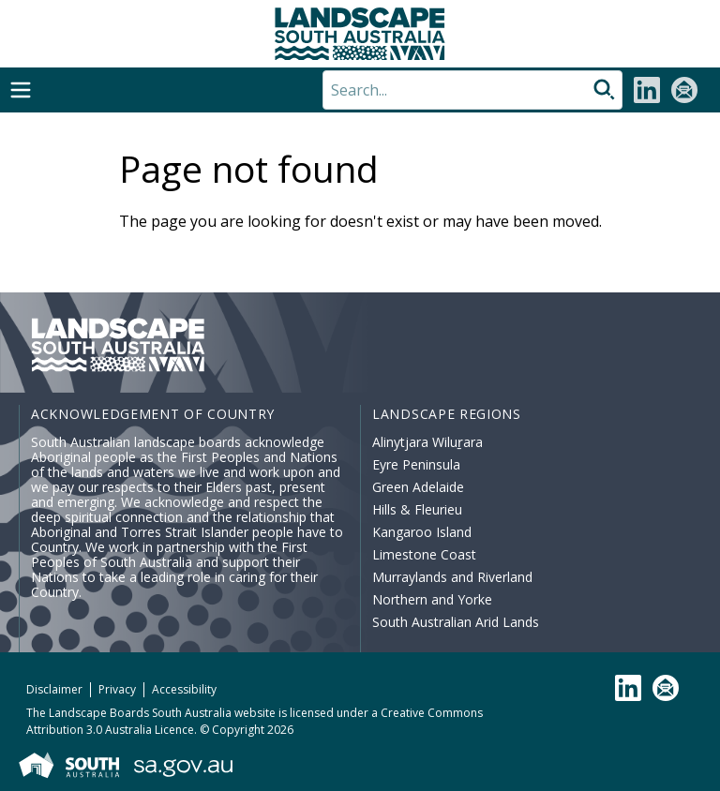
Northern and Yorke (432, 599)
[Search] (472, 90)
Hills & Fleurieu (417, 509)
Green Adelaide (418, 487)
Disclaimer (54, 689)
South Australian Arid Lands (455, 622)
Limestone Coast (424, 554)
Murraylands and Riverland (452, 577)
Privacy (117, 689)
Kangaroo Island (422, 532)
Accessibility (184, 689)
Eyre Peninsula (416, 464)
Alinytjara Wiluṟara (427, 442)
